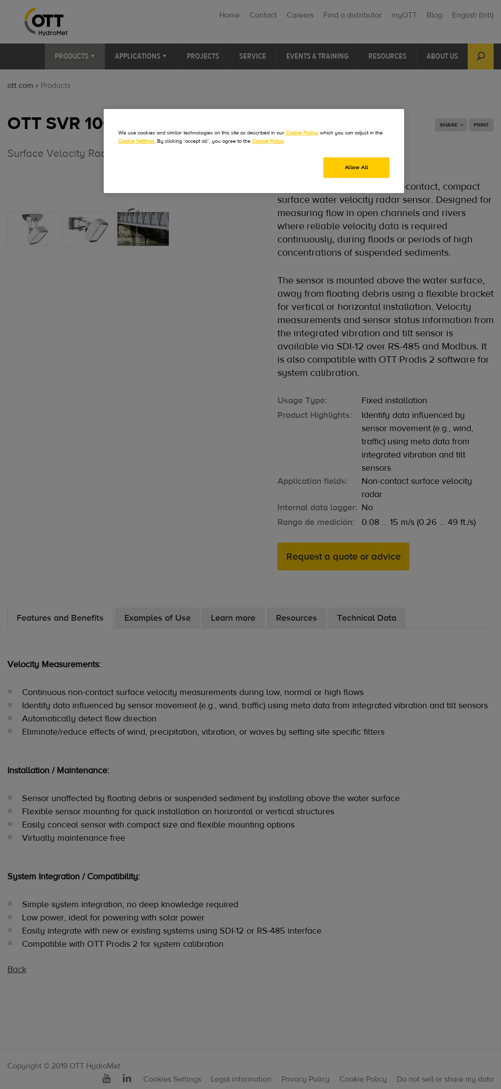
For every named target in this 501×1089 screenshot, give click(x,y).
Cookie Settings (136, 141)
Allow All (356, 167)
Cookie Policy (301, 132)
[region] (254, 151)
